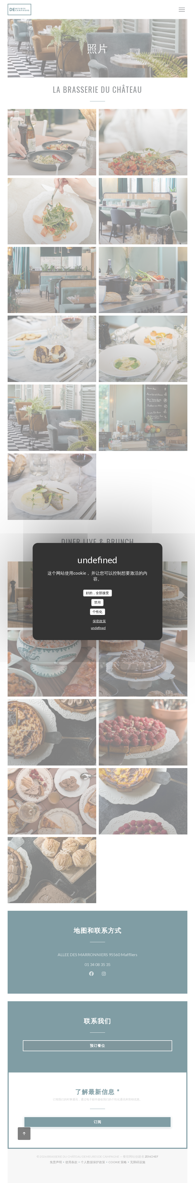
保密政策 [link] (99, 621)
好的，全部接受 (97, 593)
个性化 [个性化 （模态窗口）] (97, 612)
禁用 (97, 602)
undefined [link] (98, 628)
